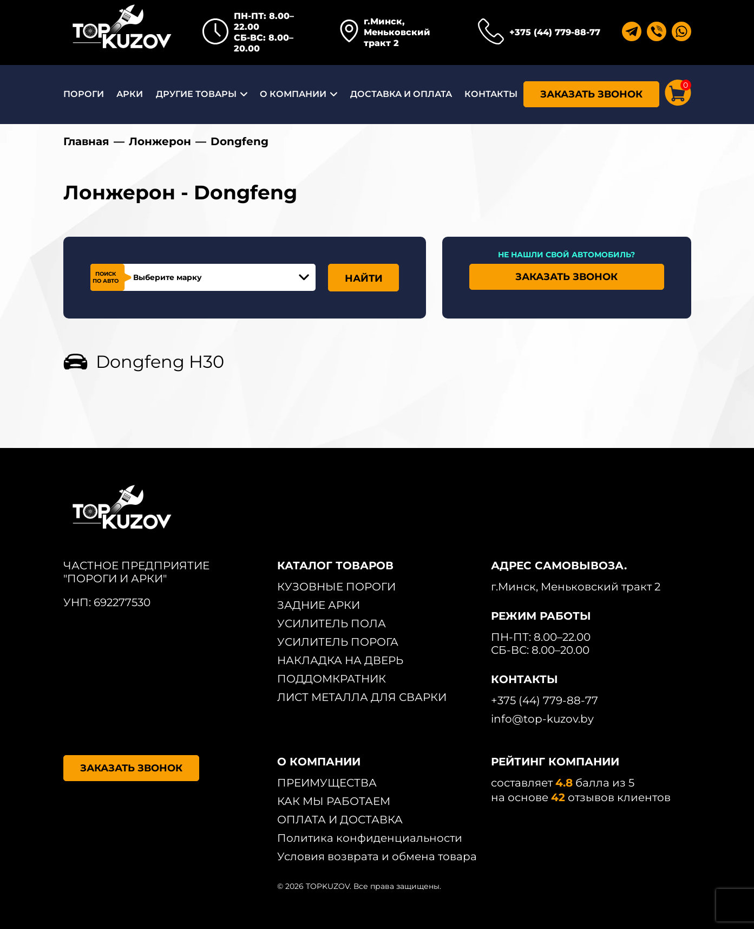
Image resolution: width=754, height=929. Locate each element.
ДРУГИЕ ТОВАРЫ (196, 94)
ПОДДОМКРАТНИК (331, 678)
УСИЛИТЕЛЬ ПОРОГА (337, 641)
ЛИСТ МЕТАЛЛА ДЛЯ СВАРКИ (362, 697)
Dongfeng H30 (160, 361)
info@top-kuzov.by (542, 718)
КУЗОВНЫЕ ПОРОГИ (336, 586)
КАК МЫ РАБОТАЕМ (333, 801)
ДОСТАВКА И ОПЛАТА (401, 94)
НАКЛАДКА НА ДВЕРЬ (340, 660)
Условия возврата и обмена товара (377, 856)
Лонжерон (160, 141)
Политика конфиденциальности (369, 837)
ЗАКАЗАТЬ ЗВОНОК (591, 94)
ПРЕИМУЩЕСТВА (327, 782)
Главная (86, 141)
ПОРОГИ (83, 94)
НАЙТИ (364, 278)
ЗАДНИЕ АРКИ (318, 605)
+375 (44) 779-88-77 (554, 32)
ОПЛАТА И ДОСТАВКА (340, 819)
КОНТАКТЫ (490, 94)
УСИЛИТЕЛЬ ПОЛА (331, 623)
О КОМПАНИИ (293, 94)
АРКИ (129, 94)
